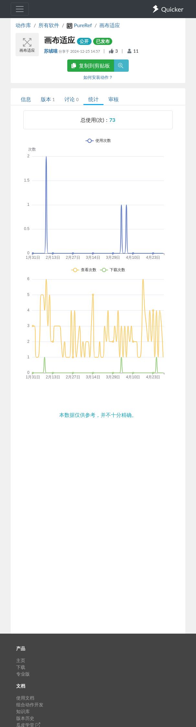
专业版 (23, 674)
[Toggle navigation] (20, 9)
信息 (26, 99)
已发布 (103, 41)
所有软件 (48, 25)
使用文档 (25, 698)
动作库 (23, 25)
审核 (113, 99)
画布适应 (109, 25)
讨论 (71, 99)
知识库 (23, 711)
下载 (20, 667)
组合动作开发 (29, 704)
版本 (48, 99)
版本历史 (25, 718)
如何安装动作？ (98, 77)
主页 (20, 660)
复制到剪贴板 (90, 65)
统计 (93, 99)
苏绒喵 (51, 51)
